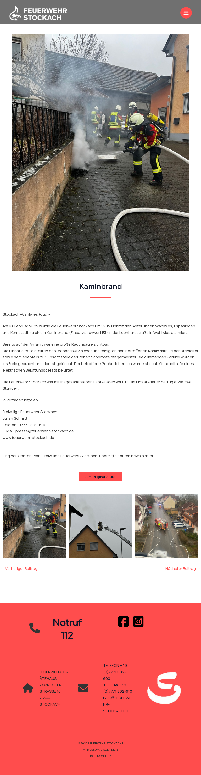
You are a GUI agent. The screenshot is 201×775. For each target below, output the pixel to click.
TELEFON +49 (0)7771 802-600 (115, 672)
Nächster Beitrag (182, 568)
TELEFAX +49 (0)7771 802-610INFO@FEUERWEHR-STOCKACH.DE (117, 697)
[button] (100, 476)
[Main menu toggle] (186, 13)
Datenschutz (100, 756)
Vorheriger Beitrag (19, 568)
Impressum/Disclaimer (100, 749)
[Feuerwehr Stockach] (38, 13)
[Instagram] (138, 621)
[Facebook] (123, 621)
